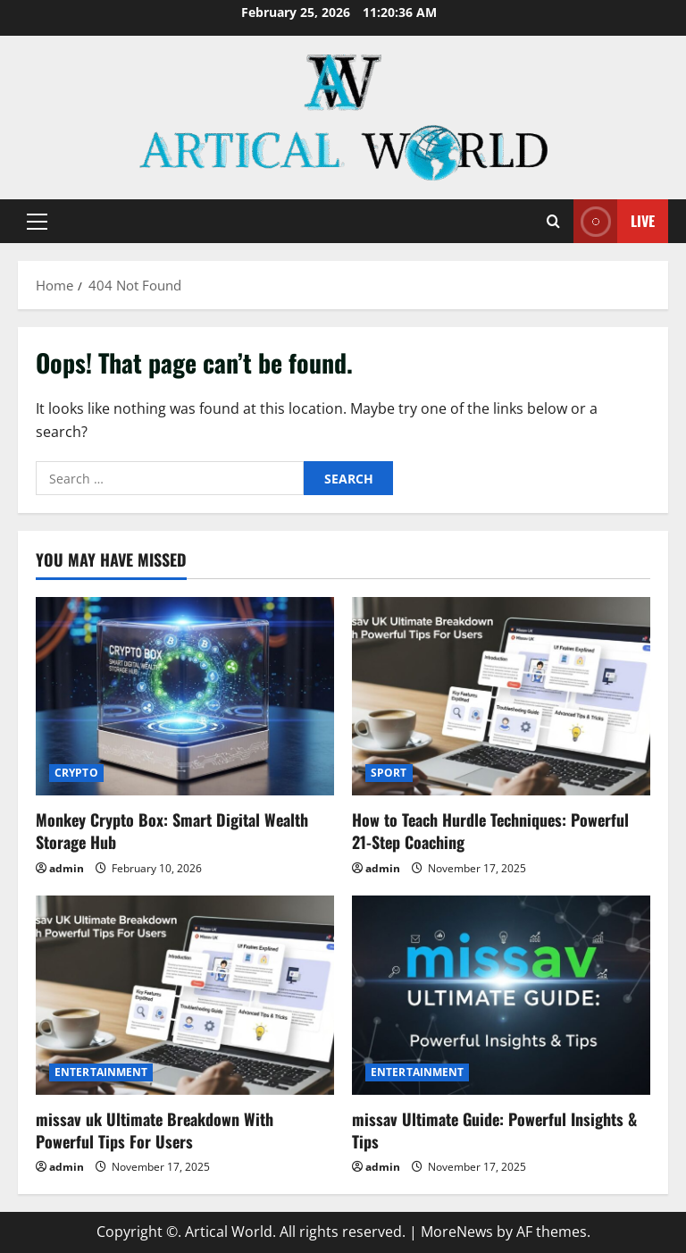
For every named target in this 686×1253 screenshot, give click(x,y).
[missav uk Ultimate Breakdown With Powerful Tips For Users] (185, 995)
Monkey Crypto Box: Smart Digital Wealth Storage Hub (172, 831)
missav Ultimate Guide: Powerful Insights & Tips (494, 1130)
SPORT (389, 772)
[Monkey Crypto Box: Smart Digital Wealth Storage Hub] (185, 696)
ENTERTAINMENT (100, 1072)
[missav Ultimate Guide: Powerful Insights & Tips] (501, 995)
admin (66, 868)
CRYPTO (76, 772)
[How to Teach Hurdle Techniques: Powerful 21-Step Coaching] (501, 696)
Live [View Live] (614, 221)
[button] (37, 221)
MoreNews (457, 1231)
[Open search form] (553, 221)
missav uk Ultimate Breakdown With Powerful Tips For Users (154, 1130)
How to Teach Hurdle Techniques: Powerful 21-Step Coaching (490, 831)
